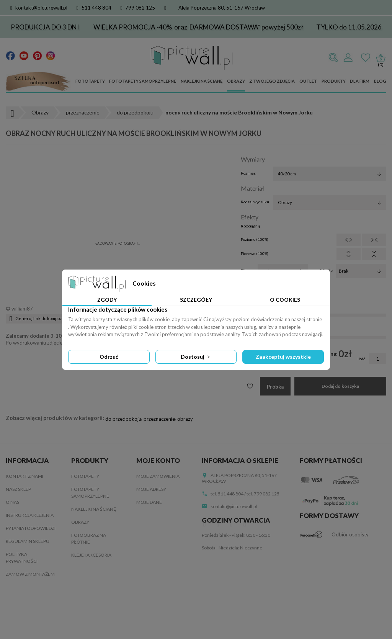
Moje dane (149, 502)
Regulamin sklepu (27, 541)
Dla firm (359, 80)
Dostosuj (196, 356)
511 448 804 (94, 8)
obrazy (185, 419)
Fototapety (90, 80)
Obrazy (236, 80)
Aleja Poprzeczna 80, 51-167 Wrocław (221, 8)
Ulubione (365, 58)
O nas (12, 502)
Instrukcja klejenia (30, 515)
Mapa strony (21, 600)
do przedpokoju (123, 419)
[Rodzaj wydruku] (329, 202)
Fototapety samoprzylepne (142, 80)
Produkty (334, 80)
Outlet (308, 80)
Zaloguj (348, 58)
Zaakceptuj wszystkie (283, 356)
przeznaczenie (159, 419)
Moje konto (158, 460)
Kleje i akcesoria (91, 555)
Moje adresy (151, 489)
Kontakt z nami (24, 476)
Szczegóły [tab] (196, 299)
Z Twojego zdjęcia (272, 80)
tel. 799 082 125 (263, 494)
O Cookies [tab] (285, 299)
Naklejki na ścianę (201, 80)
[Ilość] (377, 358)
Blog (380, 80)
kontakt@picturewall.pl (38, 8)
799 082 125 (138, 8)
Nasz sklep (18, 489)
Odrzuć (109, 356)
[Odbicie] (361, 271)
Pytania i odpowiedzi (31, 528)
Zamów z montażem (30, 574)
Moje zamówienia (158, 476)
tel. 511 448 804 (227, 494)
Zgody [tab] (107, 299)
